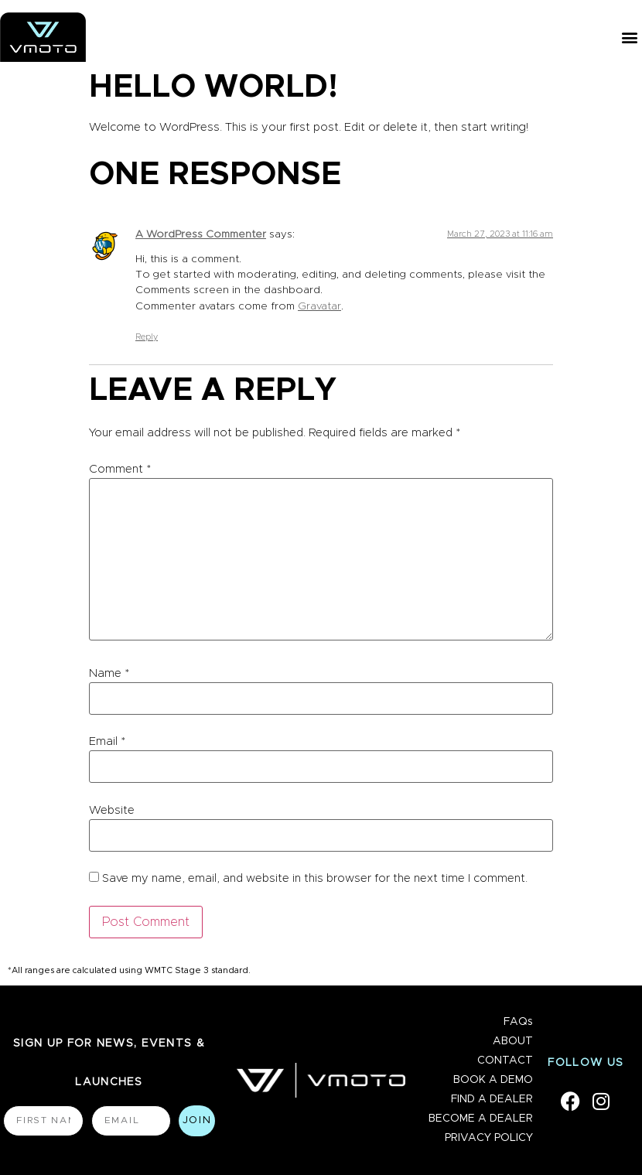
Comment (120, 469)
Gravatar (319, 306)
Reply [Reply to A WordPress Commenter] (146, 337)
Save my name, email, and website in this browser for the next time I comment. (315, 878)
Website (112, 810)
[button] (629, 37)
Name (109, 673)
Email (107, 741)
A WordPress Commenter (200, 234)
